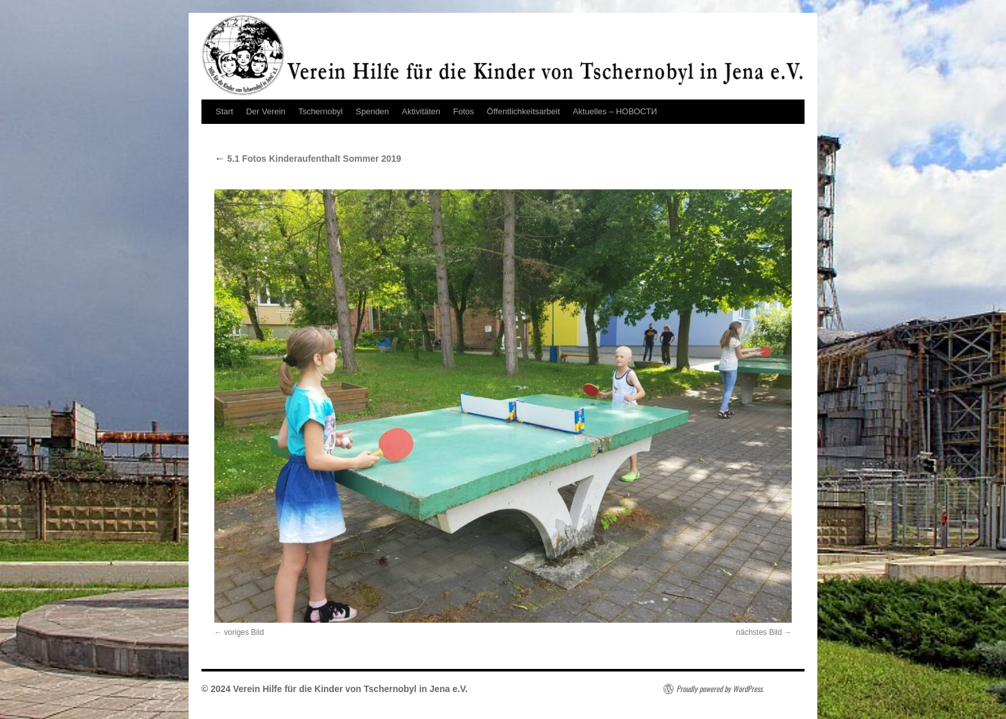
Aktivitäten (421, 111)
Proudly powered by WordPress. (719, 689)
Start (224, 111)
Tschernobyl (320, 111)
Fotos (463, 111)
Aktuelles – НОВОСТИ (615, 111)
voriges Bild (244, 632)
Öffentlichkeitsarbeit (523, 111)
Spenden (372, 111)
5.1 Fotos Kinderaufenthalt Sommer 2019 (307, 158)
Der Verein (265, 111)
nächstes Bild (758, 632)
